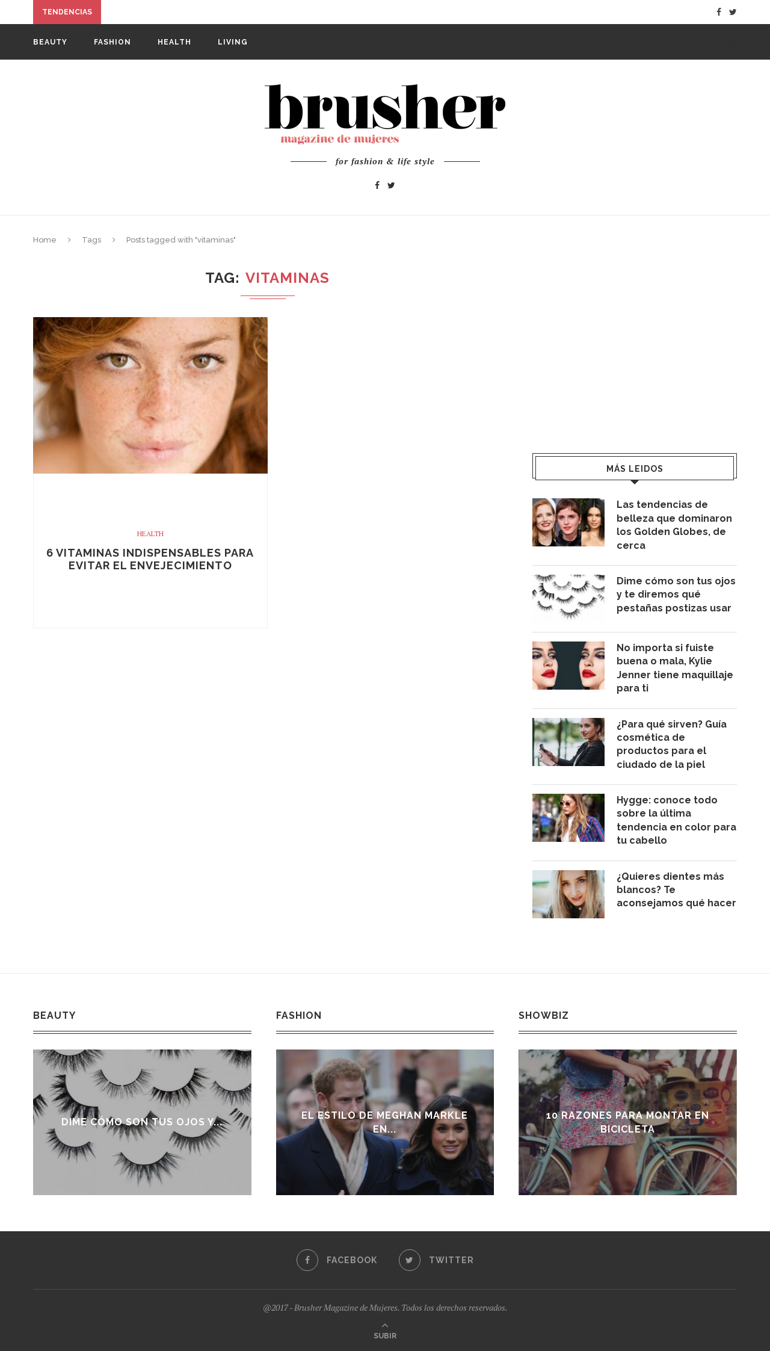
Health (174, 42)
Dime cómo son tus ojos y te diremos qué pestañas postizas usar (676, 594)
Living (233, 42)
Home (45, 239)
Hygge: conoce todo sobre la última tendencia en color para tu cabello (676, 820)
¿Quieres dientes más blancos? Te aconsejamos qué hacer (676, 890)
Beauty (50, 42)
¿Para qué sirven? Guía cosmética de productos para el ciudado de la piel (672, 744)
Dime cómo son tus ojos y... (145, 1122)
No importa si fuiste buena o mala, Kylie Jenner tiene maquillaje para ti (675, 668)
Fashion (112, 42)
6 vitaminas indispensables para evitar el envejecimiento (150, 559)
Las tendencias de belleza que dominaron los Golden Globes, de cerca (674, 525)
